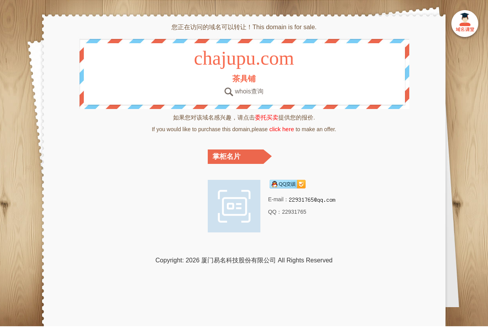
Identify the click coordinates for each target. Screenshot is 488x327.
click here (282, 129)
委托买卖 (266, 117)
